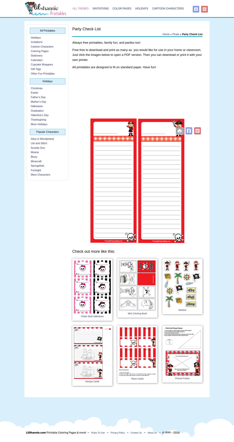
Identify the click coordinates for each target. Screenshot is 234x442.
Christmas (37, 88)
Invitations (101, 8)
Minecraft (36, 161)
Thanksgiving (38, 119)
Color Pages (122, 8)
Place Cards (137, 378)
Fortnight (36, 170)
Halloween (37, 106)
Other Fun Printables (43, 73)
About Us (152, 432)
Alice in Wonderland (42, 139)
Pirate (175, 34)
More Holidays (39, 124)
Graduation (37, 110)
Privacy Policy (118, 432)
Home (165, 34)
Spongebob (37, 165)
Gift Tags (36, 69)
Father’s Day (38, 97)
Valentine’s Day (40, 115)
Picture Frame (182, 378)
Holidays (141, 8)
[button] (189, 130)
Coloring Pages (40, 51)
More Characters (40, 174)
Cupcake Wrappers (42, 64)
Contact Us (136, 432)
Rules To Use (98, 432)
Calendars (37, 60)
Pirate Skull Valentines (92, 316)
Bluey (34, 156)
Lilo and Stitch (39, 143)
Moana (35, 152)
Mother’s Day (38, 101)
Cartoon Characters (168, 8)
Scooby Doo (38, 147)
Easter (34, 92)
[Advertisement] (137, 98)
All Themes (81, 8)
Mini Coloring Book (137, 313)
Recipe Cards (92, 381)
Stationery (37, 55)
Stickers (182, 310)
